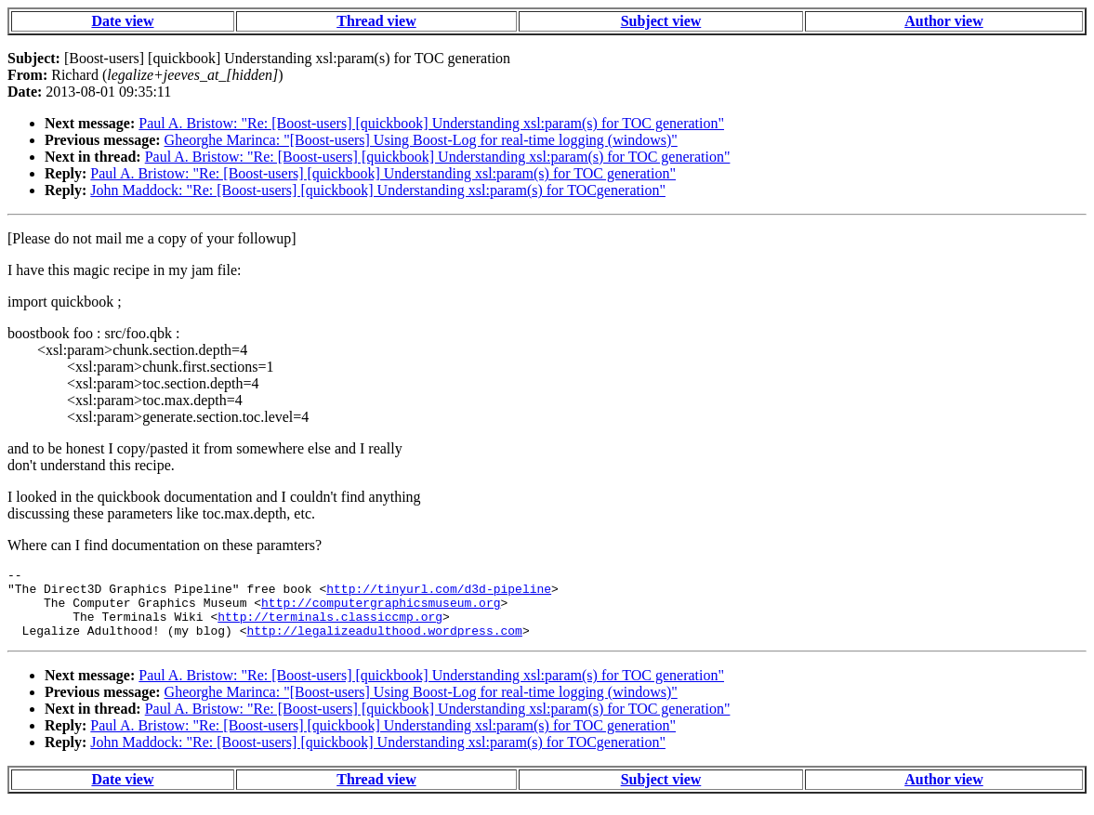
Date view (122, 21)
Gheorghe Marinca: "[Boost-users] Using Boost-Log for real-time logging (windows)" (421, 140)
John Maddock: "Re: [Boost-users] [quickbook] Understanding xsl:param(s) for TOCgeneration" (378, 190)
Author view (943, 21)
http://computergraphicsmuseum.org (380, 610)
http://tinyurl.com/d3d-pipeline (438, 593)
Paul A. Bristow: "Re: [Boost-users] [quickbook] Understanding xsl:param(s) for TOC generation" (431, 123)
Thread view (375, 21)
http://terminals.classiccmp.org (329, 627)
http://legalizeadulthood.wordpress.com (383, 644)
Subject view (661, 21)
